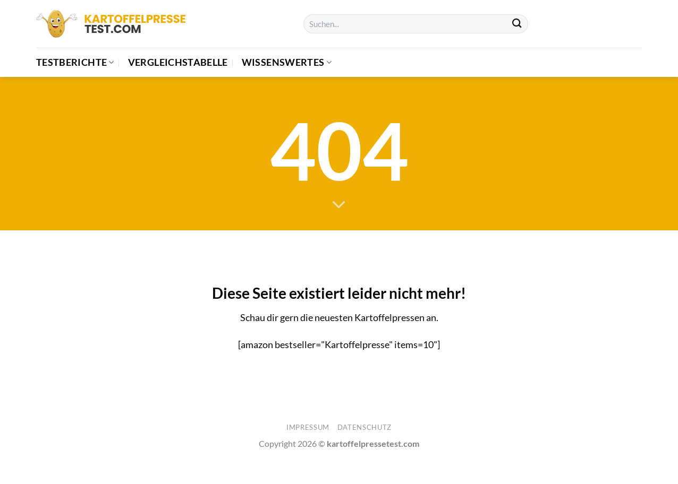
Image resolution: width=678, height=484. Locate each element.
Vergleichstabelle (178, 62)
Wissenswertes (287, 62)
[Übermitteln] (517, 24)
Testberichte (75, 62)
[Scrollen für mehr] (339, 205)
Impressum (307, 427)
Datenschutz (364, 427)
